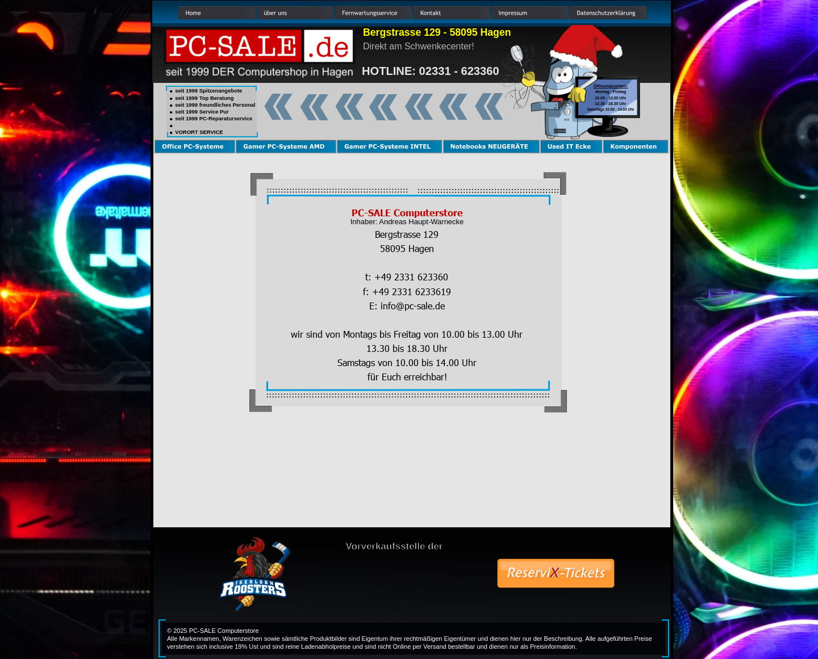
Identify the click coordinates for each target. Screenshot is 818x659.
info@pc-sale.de (413, 306)
